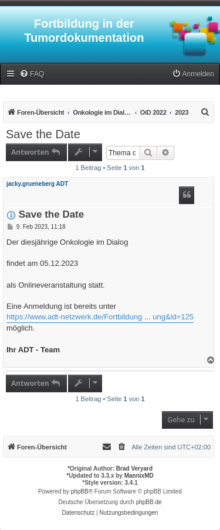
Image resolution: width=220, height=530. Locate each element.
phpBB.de (149, 502)
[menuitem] (31, 74)
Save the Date (43, 134)
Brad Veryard (134, 468)
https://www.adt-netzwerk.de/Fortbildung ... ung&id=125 (100, 316)
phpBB (80, 491)
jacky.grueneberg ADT (37, 184)
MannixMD (139, 475)
